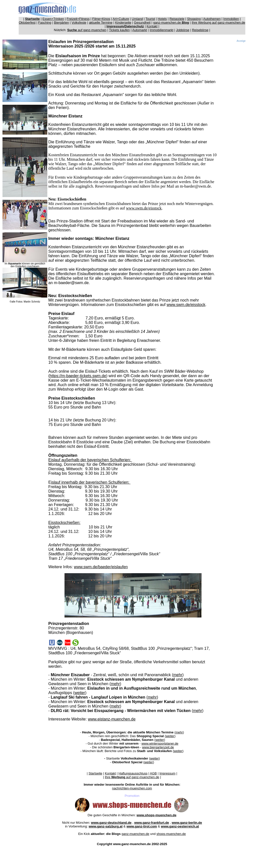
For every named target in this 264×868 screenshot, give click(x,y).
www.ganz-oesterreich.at (180, 826)
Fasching (44, 22)
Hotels (162, 19)
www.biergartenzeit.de (158, 747)
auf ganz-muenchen (87, 30)
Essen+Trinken (53, 19)
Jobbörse (182, 30)
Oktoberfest (27, 22)
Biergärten (61, 22)
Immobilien (231, 19)
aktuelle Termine (100, 22)
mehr (177, 675)
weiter (79, 693)
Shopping (194, 19)
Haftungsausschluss (133, 773)
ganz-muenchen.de (171, 22)
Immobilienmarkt (161, 30)
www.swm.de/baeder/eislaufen (101, 567)
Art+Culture (121, 19)
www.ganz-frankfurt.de (151, 822)
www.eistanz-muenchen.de (111, 719)
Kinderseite (123, 22)
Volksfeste (78, 22)
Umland (137, 19)
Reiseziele (176, 19)
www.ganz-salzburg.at (106, 826)
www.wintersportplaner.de (159, 743)
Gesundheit (142, 22)
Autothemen (212, 19)
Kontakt (151, 26)
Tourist (150, 19)
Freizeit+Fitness (78, 19)
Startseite (95, 773)
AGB (153, 773)
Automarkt (139, 30)
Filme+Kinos (101, 19)
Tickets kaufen (119, 30)
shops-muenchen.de (171, 834)
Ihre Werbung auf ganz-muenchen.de (218, 22)
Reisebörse (200, 30)
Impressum (167, 773)
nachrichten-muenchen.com (132, 788)
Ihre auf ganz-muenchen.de (132, 777)
